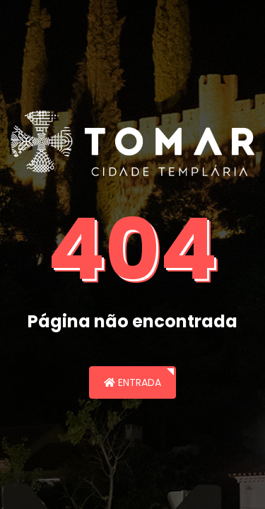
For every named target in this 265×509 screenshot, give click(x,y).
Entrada (132, 382)
